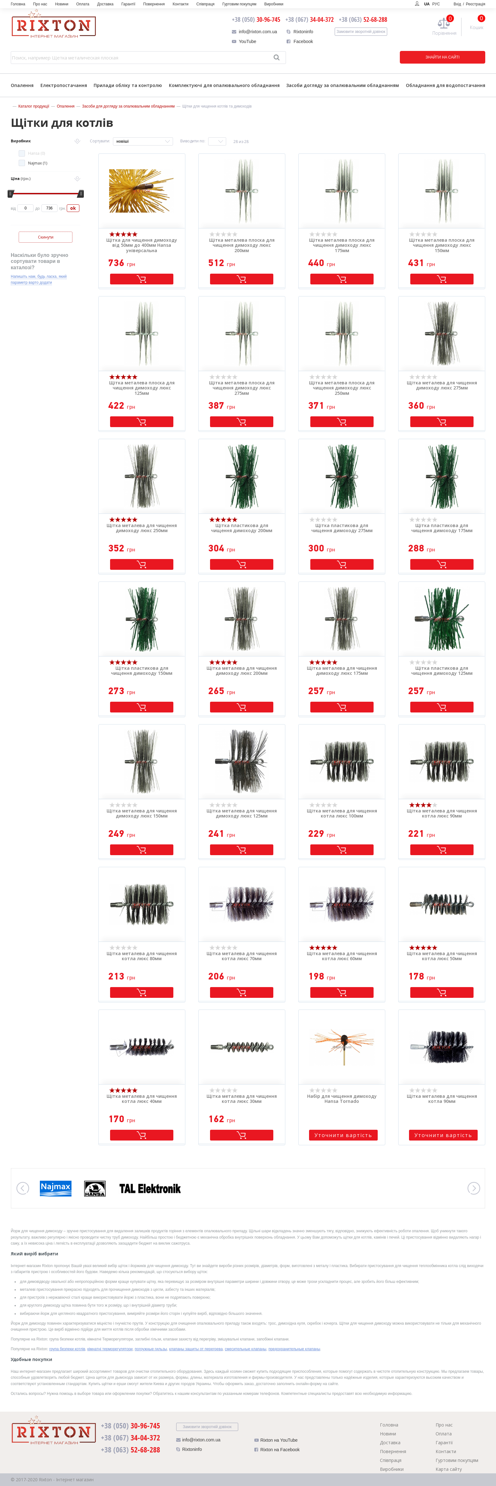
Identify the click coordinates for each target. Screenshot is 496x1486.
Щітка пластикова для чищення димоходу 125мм (442, 671)
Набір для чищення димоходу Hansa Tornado (342, 1099)
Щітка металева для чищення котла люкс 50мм (442, 956)
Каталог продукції (33, 106)
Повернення (154, 4)
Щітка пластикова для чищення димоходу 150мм (141, 671)
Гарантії (128, 4)
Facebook (303, 41)
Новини (61, 4)
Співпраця (205, 4)
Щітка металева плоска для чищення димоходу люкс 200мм (242, 245)
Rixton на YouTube (276, 1442)
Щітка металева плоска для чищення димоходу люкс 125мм (142, 388)
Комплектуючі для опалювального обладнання (224, 85)
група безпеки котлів (67, 1349)
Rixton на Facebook (277, 1451)
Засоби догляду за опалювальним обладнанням (342, 85)
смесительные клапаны (245, 1349)
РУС (436, 4)
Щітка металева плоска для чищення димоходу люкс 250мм (342, 388)
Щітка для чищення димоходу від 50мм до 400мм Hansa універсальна (141, 245)
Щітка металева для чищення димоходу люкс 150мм (142, 813)
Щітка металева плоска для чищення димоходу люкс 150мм (441, 245)
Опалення (22, 85)
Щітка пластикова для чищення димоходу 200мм (241, 528)
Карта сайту (449, 1469)
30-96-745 (256, 19)
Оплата (82, 4)
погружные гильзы (151, 1349)
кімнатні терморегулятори (110, 1349)
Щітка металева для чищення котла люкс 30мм (242, 1099)
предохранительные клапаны (294, 1349)
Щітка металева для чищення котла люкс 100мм (342, 813)
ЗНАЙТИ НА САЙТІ (442, 57)
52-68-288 (363, 19)
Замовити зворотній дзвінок (361, 31)
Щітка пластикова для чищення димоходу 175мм (442, 528)
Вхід (469, 4)
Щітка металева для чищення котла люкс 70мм (242, 956)
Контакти (181, 4)
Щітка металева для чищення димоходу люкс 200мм (242, 671)
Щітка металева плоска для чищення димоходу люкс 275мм (242, 388)
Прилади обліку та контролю (128, 85)
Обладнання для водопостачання (445, 85)
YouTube (247, 41)
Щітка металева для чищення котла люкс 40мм (142, 1099)
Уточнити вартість (343, 1135)
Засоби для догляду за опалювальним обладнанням (128, 106)
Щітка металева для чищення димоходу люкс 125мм (242, 813)
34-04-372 (309, 19)
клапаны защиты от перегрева (196, 1349)
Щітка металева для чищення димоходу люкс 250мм (142, 528)
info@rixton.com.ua (258, 31)
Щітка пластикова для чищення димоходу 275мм (342, 528)
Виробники (273, 4)
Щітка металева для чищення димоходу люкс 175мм (342, 671)
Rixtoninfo (303, 31)
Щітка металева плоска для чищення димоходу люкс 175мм (342, 245)
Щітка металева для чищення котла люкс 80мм (142, 956)
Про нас (40, 4)
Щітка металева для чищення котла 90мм (442, 1099)
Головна (18, 4)
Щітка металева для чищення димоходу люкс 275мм (442, 385)
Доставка (105, 4)
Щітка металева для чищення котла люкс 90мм (442, 813)
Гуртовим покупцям (239, 4)
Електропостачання (63, 85)
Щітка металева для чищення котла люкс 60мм (342, 956)
